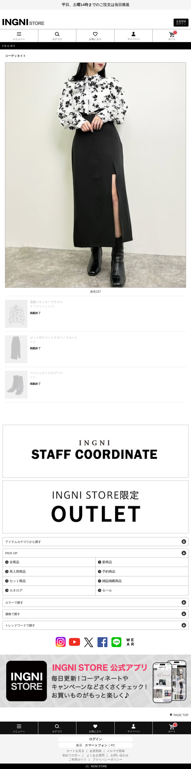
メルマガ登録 (116, 750)
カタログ (15, 590)
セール (107, 590)
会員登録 (95, 750)
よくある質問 (95, 755)
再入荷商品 (17, 571)
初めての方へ (71, 755)
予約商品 (108, 571)
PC (113, 745)
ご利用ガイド (78, 759)
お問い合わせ (120, 755)
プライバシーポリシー (107, 759)
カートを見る (75, 750)
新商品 (107, 562)
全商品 (14, 562)
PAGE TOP (181, 715)
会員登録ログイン (181, 22)
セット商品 (17, 581)
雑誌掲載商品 (112, 581)
